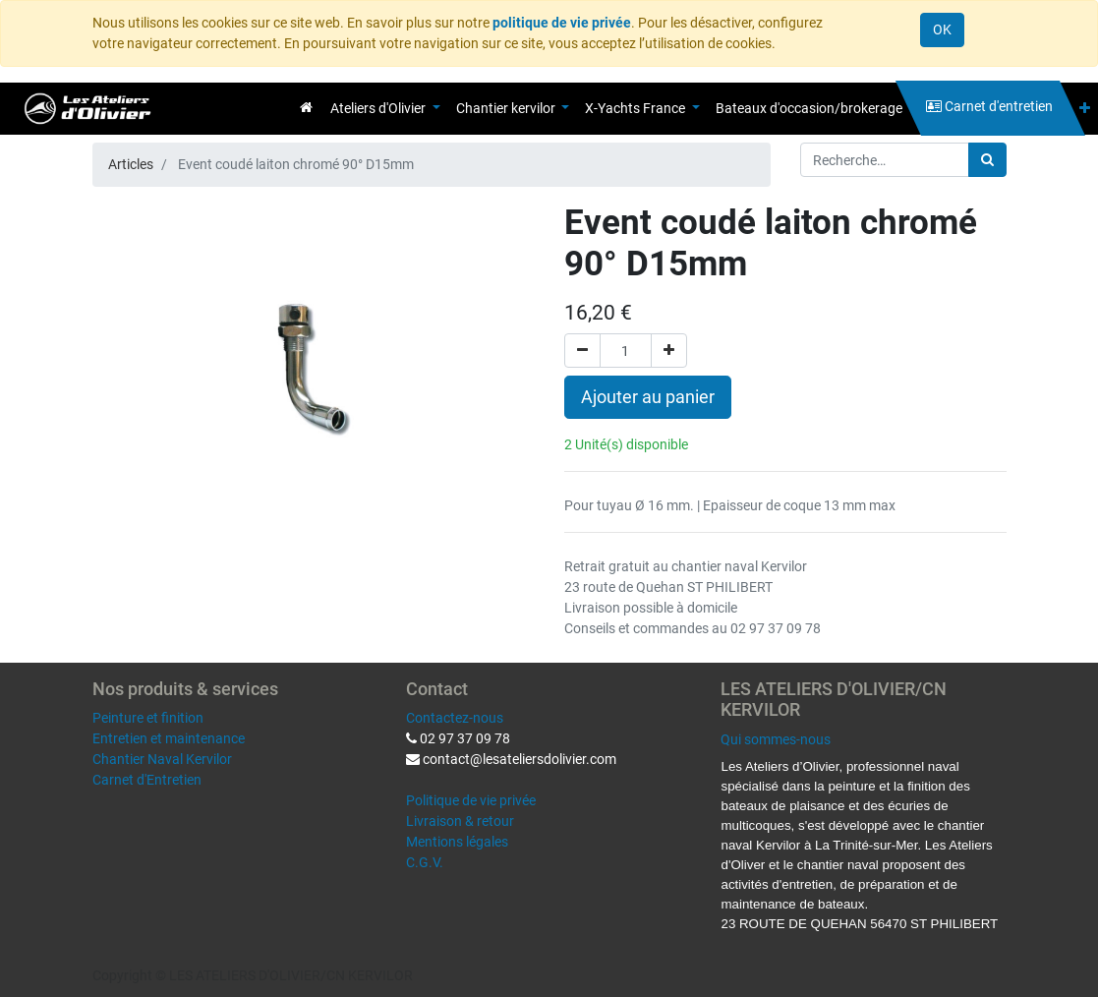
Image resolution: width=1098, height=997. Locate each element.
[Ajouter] (669, 350)
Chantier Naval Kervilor (162, 759)
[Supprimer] (582, 350)
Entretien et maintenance (168, 738)
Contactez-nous (454, 718)
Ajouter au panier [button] (648, 397)
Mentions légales (457, 842)
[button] (1084, 108)
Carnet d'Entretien (147, 780)
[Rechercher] (987, 160)
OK (942, 29)
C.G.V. (424, 862)
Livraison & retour (460, 821)
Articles (130, 164)
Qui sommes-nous (776, 739)
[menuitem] (306, 107)
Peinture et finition (147, 718)
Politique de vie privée (471, 800)
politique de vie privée (561, 22)
